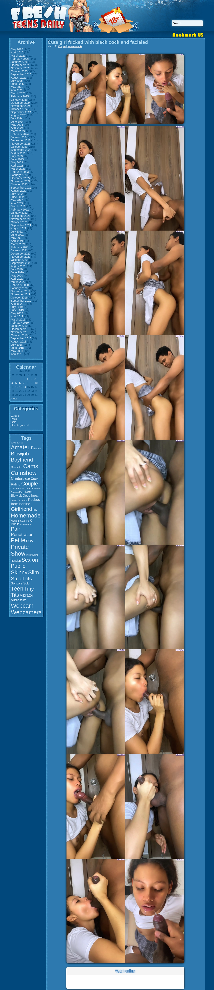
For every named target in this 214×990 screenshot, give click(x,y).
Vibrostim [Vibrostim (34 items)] (18, 600)
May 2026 (17, 49)
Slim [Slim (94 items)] (33, 572)
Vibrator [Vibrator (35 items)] (26, 595)
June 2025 (17, 83)
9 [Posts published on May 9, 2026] (31, 383)
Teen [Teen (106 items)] (17, 588)
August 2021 (18, 228)
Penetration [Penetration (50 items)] (22, 534)
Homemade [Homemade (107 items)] (26, 515)
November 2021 (21, 219)
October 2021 (19, 222)
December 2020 (21, 253)
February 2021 (20, 247)
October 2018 (19, 335)
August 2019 (18, 303)
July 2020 (17, 269)
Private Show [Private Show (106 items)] (20, 550)
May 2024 (17, 124)
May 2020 (17, 275)
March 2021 (18, 244)
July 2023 (17, 156)
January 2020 (19, 288)
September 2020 (21, 263)
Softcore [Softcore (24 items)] (17, 583)
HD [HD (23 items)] (35, 509)
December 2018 (21, 329)
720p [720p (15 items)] (13, 442)
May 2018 (17, 351)
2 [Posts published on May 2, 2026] (31, 379)
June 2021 (17, 234)
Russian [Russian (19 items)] (16, 560)
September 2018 (21, 338)
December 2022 (21, 178)
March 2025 (18, 93)
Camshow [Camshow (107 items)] (23, 473)
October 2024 (19, 109)
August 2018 (18, 341)
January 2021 (19, 250)
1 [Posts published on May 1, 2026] (27, 379)
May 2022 (17, 200)
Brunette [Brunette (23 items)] (17, 467)
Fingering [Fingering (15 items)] (22, 500)
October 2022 (19, 184)
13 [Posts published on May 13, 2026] (20, 386)
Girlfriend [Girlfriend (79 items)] (21, 509)
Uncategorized (20, 425)
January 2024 (19, 137)
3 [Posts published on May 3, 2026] (35, 379)
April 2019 (17, 316)
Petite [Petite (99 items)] (18, 540)
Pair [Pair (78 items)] (15, 529)
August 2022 (18, 190)
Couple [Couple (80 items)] (29, 484)
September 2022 (21, 187)
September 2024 (21, 112)
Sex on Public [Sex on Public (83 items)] (24, 563)
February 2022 (20, 209)
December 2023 (21, 140)
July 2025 (17, 80)
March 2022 (18, 206)
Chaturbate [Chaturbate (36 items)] (20, 478)
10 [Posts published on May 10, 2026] (36, 383)
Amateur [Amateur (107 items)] (22, 447)
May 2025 (17, 87)
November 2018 (21, 332)
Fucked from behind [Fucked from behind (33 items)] (25, 501)
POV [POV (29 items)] (29, 541)
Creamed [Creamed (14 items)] (35, 488)
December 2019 (21, 291)
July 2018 (17, 344)
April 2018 (17, 354)
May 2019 (17, 313)
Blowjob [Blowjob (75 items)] (20, 454)
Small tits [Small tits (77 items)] (21, 579)
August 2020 (18, 266)
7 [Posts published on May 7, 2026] (24, 383)
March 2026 (18, 55)
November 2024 (21, 105)
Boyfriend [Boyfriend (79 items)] (22, 460)
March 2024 (18, 131)
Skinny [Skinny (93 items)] (19, 572)
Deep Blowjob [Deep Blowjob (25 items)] (22, 493)
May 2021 (17, 237)
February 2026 (20, 58)
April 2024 (17, 127)
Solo (13, 422)
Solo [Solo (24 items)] (26, 583)
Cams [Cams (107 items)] (30, 466)
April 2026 (17, 52)
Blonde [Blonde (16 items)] (37, 448)
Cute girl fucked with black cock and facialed (98, 42)
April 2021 (17, 241)
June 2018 (17, 347)
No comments (74, 46)
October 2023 (19, 146)
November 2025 (21, 68)
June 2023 (17, 159)
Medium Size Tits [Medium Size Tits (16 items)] (20, 520)
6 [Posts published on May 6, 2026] (20, 383)
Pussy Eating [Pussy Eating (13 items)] (32, 555)
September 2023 (21, 149)
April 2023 (17, 165)
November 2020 (21, 256)
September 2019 (21, 300)
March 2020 (18, 281)
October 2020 (19, 259)
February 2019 (20, 322)
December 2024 (21, 102)
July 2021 (17, 231)
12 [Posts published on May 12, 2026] (16, 386)
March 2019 (18, 319)
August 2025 (18, 77)
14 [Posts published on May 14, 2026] (24, 386)
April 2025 (17, 90)
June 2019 (17, 310)
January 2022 (19, 212)
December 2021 (21, 215)
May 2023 (17, 162)
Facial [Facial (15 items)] (14, 500)
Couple (15, 415)
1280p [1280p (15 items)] (20, 442)
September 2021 (21, 225)
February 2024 (20, 134)
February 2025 (20, 96)
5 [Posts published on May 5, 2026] (16, 383)
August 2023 (18, 153)
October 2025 (19, 71)
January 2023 (19, 175)
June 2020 (17, 272)
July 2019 (17, 307)
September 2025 (21, 74)
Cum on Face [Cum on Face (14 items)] (17, 492)
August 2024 (18, 115)
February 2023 (20, 171)
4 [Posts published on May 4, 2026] (12, 383)
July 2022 (17, 193)
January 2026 (19, 61)
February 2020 (20, 285)
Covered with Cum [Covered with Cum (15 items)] (20, 488)
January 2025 (19, 99)
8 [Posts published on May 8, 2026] (27, 383)
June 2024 (17, 121)
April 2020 (17, 278)
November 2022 (21, 181)
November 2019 (21, 294)
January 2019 (19, 325)
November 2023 (21, 143)
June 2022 (17, 197)
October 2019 (19, 297)
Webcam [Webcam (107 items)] (22, 605)
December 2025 (21, 65)
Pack (14, 418)
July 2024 (17, 118)
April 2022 (17, 203)
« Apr (14, 398)
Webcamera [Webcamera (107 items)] (26, 612)
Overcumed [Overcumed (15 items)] (26, 524)
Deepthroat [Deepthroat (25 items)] (30, 495)
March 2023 (18, 168)
